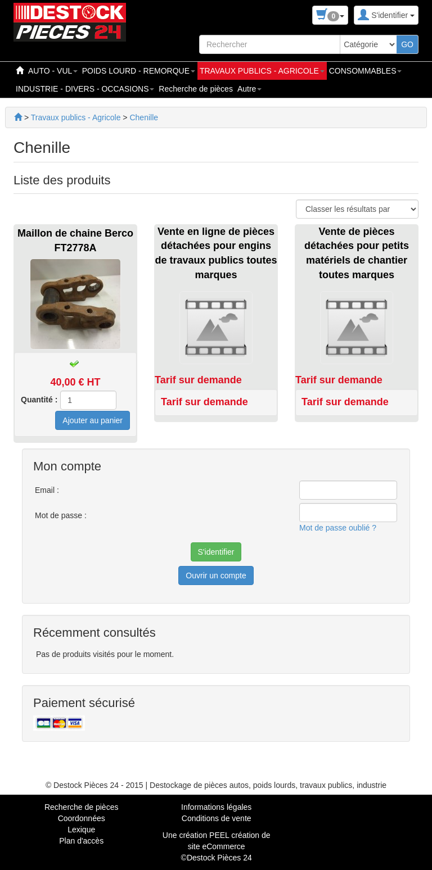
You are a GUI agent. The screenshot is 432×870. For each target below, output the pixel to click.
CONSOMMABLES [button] (365, 70)
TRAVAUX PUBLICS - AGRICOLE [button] (262, 70)
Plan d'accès (81, 840)
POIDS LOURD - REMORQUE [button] (138, 70)
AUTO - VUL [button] (53, 70)
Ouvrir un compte (216, 575)
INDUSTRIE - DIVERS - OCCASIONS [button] (85, 88)
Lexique (81, 829)
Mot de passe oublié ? (337, 527)
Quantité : (39, 399)
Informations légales (216, 807)
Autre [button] (249, 88)
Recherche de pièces (196, 88)
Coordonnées (81, 818)
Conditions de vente (216, 818)
